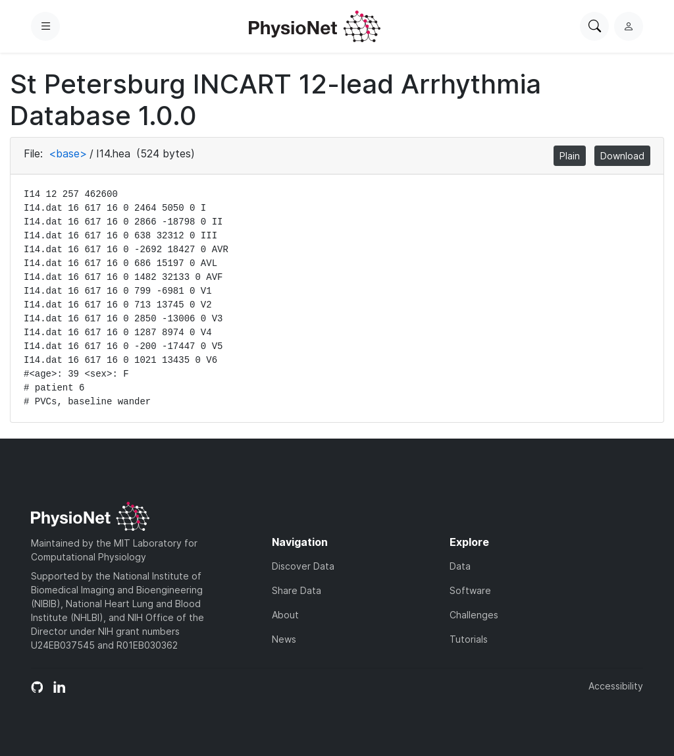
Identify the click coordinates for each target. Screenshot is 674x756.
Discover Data (303, 566)
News (284, 639)
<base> (68, 153)
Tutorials (469, 639)
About (285, 614)
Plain (569, 155)
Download (622, 155)
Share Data (296, 590)
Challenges (474, 614)
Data (460, 566)
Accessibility (615, 685)
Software (470, 590)
